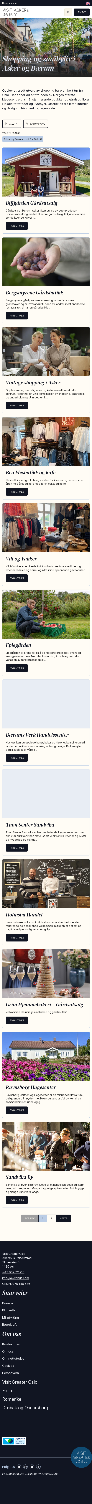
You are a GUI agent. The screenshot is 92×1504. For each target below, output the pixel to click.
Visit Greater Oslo (19, 1382)
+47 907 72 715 (13, 1272)
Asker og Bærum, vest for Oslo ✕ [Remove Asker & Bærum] (23, 139)
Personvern (10, 1373)
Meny (82, 12)
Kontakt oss (11, 1344)
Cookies (8, 1366)
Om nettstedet (13, 1358)
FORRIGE (29, 1218)
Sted (12, 123)
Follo (7, 1390)
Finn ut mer (17, 226)
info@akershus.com (15, 1278)
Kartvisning (35, 123)
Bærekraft (9, 1324)
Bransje (7, 1303)
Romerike (11, 1399)
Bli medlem (10, 1310)
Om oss (8, 1351)
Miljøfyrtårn (10, 1317)
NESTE (63, 1218)
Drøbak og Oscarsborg (25, 1407)
